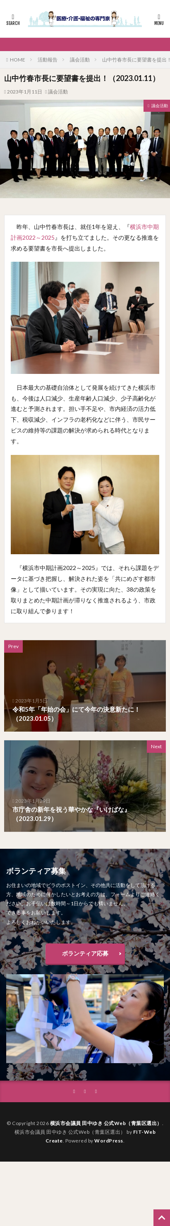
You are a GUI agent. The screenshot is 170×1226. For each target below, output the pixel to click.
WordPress (108, 1141)
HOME (17, 60)
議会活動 (80, 60)
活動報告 (47, 60)
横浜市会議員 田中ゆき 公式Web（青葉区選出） (106, 1123)
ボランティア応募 (85, 953)
